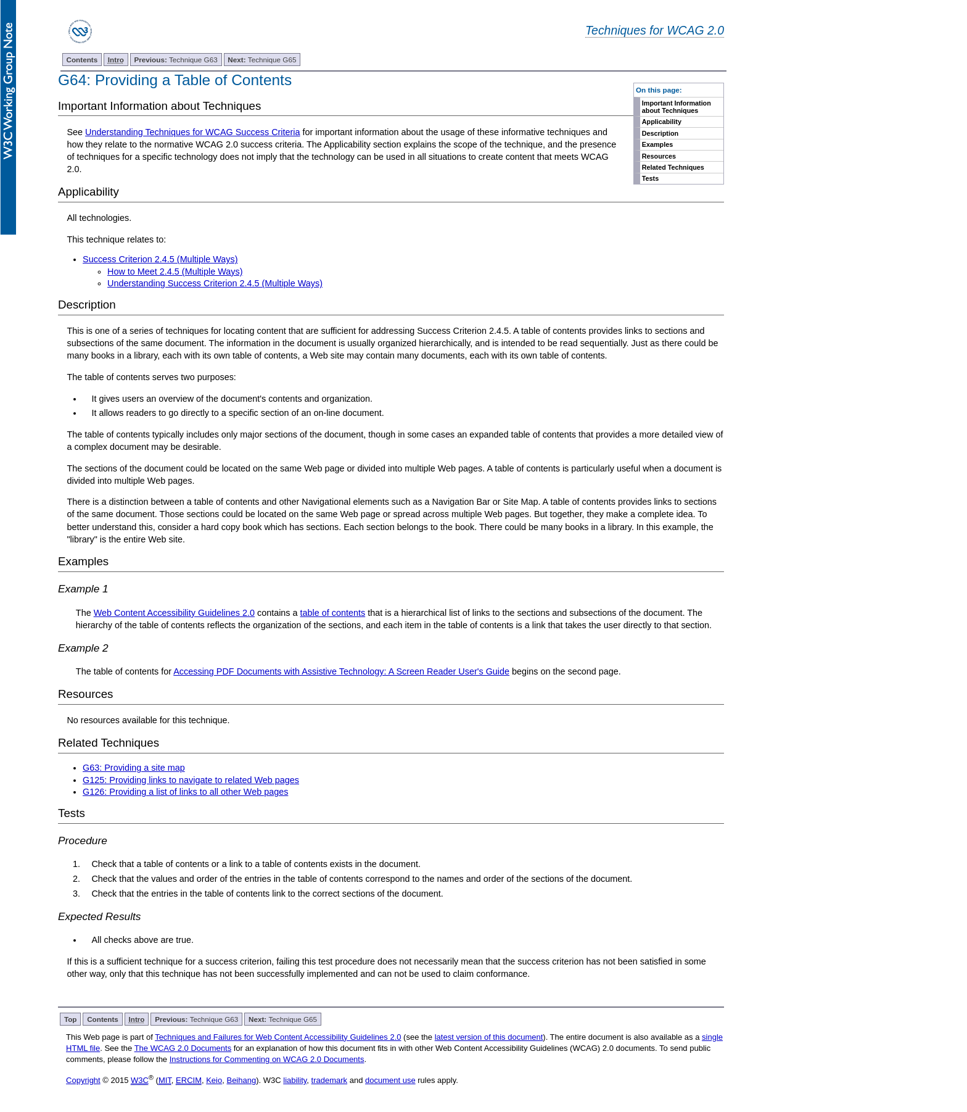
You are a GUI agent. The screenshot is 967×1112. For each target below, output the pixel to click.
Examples (657, 144)
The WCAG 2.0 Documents (183, 1048)
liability (295, 1080)
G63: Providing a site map (134, 768)
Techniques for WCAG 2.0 (654, 30)
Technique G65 (262, 60)
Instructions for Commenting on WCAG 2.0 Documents (267, 1059)
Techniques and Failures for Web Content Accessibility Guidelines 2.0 (278, 1037)
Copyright (83, 1080)
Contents (82, 60)
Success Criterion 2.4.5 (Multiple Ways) (160, 259)
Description (660, 133)
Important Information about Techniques (676, 106)
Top (70, 1019)
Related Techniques (673, 167)
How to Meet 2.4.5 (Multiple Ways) (174, 271)
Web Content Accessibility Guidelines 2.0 (174, 613)
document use (390, 1080)
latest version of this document (489, 1037)
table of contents (333, 613)
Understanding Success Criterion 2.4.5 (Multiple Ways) (215, 283)
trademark (329, 1080)
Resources (659, 156)
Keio (214, 1080)
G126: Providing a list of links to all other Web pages (185, 792)
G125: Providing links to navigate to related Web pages (191, 780)
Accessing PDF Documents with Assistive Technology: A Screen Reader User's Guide (341, 671)
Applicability (661, 121)
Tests (650, 178)
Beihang (241, 1080)
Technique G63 (176, 60)
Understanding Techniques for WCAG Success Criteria (192, 132)
